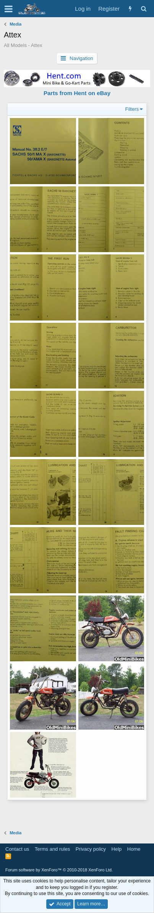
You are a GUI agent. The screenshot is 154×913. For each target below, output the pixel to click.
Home (134, 849)
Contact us (17, 849)
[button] (9, 8)
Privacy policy (91, 849)
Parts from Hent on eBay (77, 93)
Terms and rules (52, 849)
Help (117, 849)
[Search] (143, 9)
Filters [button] (132, 109)
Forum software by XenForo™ (59, 870)
